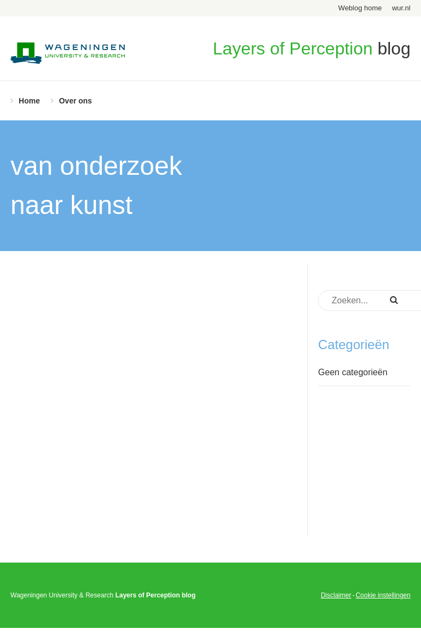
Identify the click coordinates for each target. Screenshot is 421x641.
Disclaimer (336, 595)
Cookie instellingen (383, 595)
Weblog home (360, 8)
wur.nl (401, 8)
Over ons (75, 100)
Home (29, 100)
